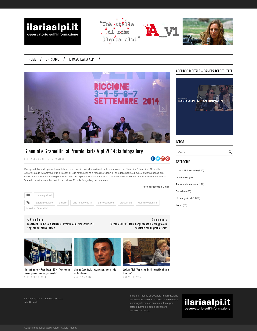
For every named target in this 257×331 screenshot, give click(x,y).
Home (32, 59)
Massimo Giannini (147, 202)
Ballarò (62, 202)
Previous (31, 108)
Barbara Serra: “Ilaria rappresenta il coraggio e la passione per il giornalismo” (138, 226)
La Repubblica (106, 202)
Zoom (179, 205)
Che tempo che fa (82, 202)
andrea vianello (44, 202)
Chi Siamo (52, 59)
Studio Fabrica (69, 327)
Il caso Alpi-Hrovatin (187, 170)
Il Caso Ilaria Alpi (82, 59)
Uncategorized (44, 195)
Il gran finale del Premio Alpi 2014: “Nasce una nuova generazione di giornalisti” (47, 271)
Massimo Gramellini (37, 208)
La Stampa (126, 202)
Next (162, 108)
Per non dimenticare (187, 184)
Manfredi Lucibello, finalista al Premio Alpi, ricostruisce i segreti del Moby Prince (60, 226)
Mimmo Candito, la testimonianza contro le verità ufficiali (95, 271)
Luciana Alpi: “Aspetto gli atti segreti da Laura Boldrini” (146, 271)
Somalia (180, 191)
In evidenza (182, 177)
